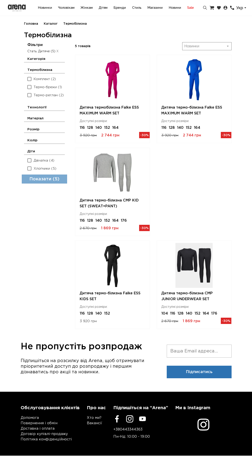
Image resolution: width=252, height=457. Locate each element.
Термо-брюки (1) (44, 87)
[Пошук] (205, 8)
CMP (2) (37, 260)
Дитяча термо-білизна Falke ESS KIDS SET (110, 296)
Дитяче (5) (39, 217)
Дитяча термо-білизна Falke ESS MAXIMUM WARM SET (191, 110)
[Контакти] (232, 7)
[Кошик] (212, 7)
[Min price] (34, 291)
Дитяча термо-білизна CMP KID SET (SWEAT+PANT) (109, 203)
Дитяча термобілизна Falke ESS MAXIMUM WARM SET (109, 110)
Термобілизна (75, 23)
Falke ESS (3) (41, 268)
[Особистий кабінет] (225, 8)
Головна (31, 23)
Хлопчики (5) (41, 168)
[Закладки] (219, 7)
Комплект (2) (41, 79)
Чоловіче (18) (41, 200)
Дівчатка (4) (40, 160)
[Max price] (58, 291)
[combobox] (242, 8)
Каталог (51, 23)
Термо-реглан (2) (45, 95)
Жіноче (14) (40, 208)
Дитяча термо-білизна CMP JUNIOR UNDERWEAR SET (187, 296)
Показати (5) (44, 311)
